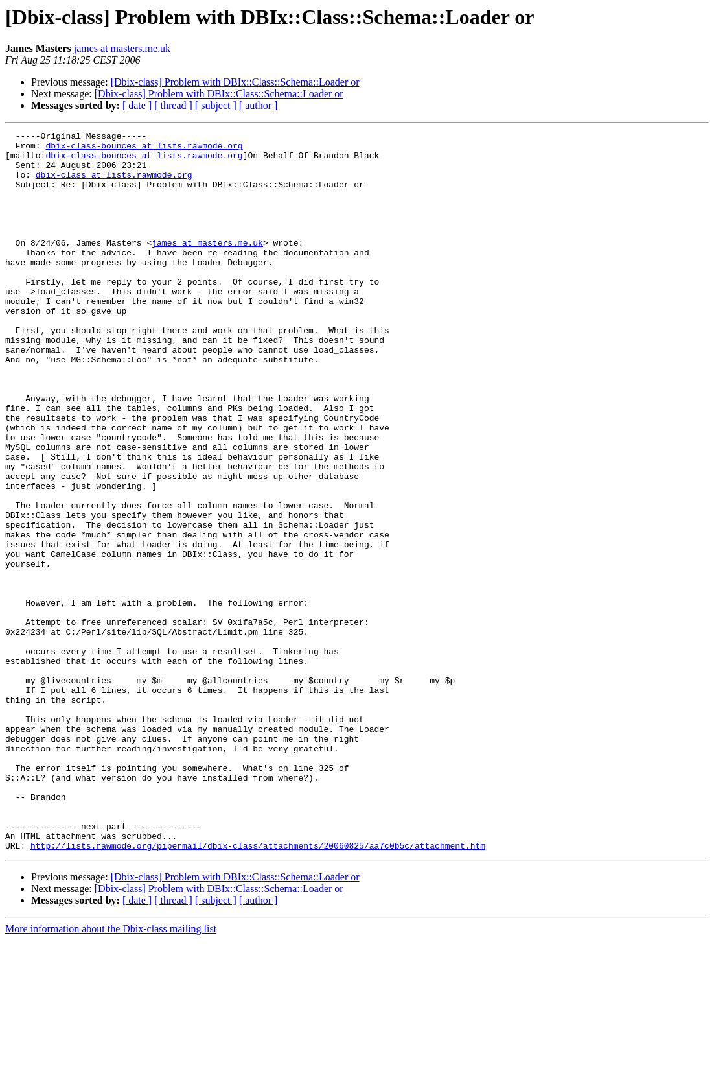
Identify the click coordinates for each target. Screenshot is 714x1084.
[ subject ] (215, 105)
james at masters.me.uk (122, 48)
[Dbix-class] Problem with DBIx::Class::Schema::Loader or (235, 82)
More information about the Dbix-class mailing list (110, 1072)
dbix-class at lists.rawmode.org (114, 184)
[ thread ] (173, 105)
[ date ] (137, 105)
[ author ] (258, 105)
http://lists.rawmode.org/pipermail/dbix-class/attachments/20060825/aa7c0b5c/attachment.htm (257, 989)
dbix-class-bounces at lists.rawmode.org (143, 149)
